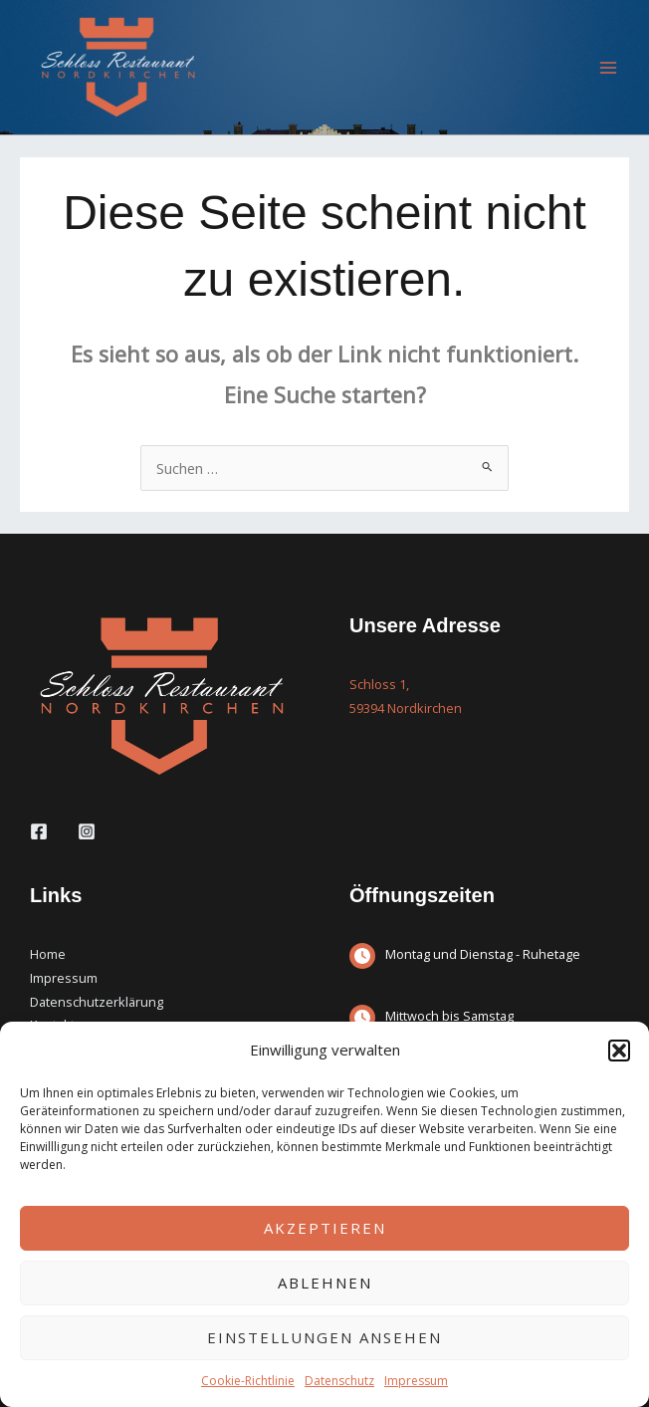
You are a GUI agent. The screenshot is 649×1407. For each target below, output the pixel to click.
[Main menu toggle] (608, 68)
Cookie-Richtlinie (248, 1380)
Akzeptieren (325, 1228)
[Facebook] (39, 831)
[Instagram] (87, 831)
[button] (619, 1050)
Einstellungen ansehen (324, 1337)
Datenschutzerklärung (96, 1002)
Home (48, 954)
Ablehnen (325, 1282)
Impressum (416, 1380)
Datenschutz (339, 1380)
